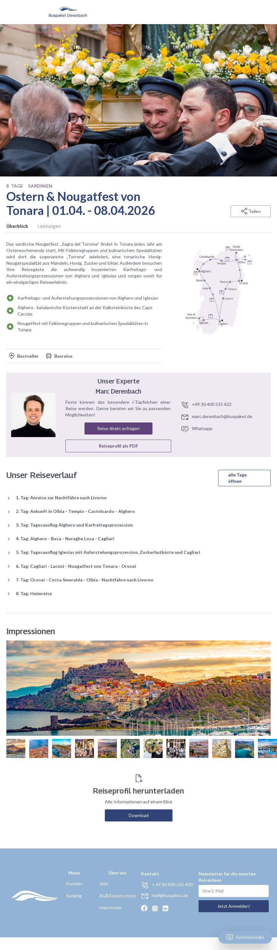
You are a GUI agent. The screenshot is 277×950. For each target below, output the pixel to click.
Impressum (110, 907)
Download (139, 815)
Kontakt (74, 883)
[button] (258, 12)
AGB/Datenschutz (117, 895)
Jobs (103, 883)
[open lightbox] (219, 289)
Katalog (74, 895)
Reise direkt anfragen (118, 428)
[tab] (22, 226)
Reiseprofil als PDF (118, 445)
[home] (68, 12)
